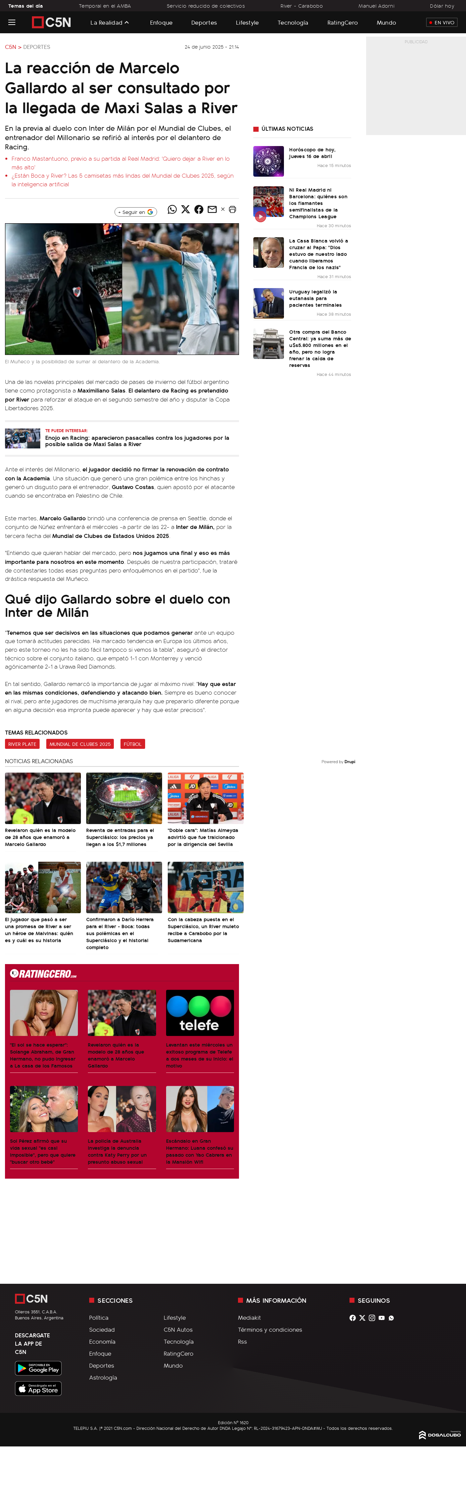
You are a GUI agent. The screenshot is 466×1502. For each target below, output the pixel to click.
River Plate (22, 744)
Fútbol (133, 744)
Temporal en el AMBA (105, 5)
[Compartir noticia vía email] (212, 209)
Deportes (204, 22)
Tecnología (293, 22)
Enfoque (161, 22)
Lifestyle (247, 22)
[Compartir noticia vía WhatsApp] (172, 209)
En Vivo (441, 22)
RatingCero (343, 22)
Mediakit (249, 1317)
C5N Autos (178, 1329)
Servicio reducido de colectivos (206, 5)
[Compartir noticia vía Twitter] (185, 209)
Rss (242, 1341)
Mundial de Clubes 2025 (80, 744)
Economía (102, 1341)
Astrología (103, 1377)
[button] (232, 209)
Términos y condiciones (270, 1329)
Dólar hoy (442, 5)
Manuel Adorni (376, 5)
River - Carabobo (302, 5)
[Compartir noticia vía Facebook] (198, 209)
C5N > (13, 46)
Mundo (386, 22)
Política (99, 1317)
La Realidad (106, 22)
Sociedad (102, 1329)
